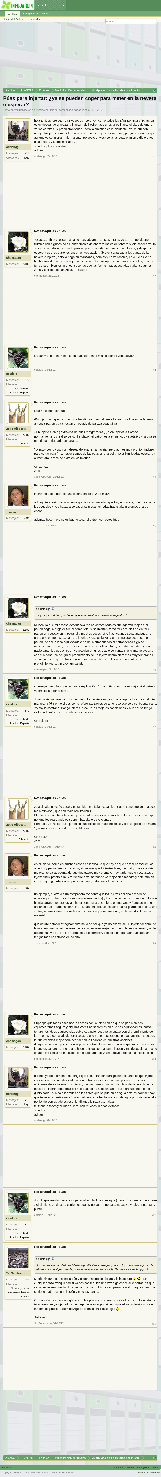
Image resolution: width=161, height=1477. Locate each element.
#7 (154, 726)
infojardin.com (33, 1472)
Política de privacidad (149, 1472)
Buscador (34, 19)
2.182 (25, 263)
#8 (154, 847)
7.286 (25, 434)
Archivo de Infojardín (138, 1467)
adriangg (83, 109)
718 (27, 153)
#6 (154, 669)
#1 (154, 156)
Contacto (119, 1467)
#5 (154, 525)
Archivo (12, 14)
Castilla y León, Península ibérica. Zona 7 (18, 1292)
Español (6, 1467)
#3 (154, 369)
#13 (154, 1323)
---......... (11, 511)
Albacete (24, 443)
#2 (154, 276)
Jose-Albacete (16, 428)
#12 (154, 1215)
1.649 (25, 1279)
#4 (154, 477)
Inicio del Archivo (14, 19)
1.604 (25, 518)
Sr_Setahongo (16, 1273)
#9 (154, 943)
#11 (154, 1120)
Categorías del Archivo (35, 13)
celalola (11, 373)
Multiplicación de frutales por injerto (36, 109)
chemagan (13, 257)
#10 (154, 1059)
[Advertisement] (80, 56)
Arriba (155, 1467)
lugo (26, 157)
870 (27, 379)
